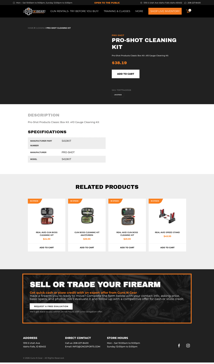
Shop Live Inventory (165, 11)
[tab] (43, 116)
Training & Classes (117, 11)
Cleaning (40, 28)
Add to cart (131, 74)
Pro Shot (118, 35)
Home (31, 28)
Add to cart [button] (47, 249)
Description (43, 116)
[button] (51, 308)
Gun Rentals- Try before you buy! (74, 11)
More (139, 11)
